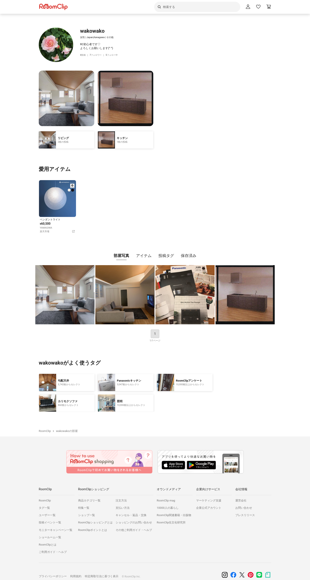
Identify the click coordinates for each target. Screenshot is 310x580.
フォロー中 (114, 55)
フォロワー (96, 55)
